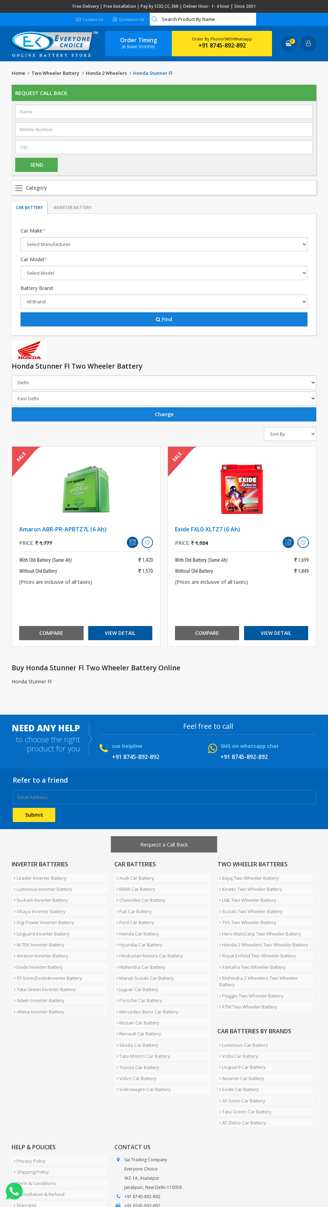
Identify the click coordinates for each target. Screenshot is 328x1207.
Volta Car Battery (236, 1014)
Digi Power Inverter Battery (42, 910)
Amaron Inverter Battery (39, 936)
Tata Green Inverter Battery (43, 962)
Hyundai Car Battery (137, 927)
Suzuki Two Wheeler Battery (249, 902)
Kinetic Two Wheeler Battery (249, 885)
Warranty (23, 1134)
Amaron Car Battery (239, 1031)
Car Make (33, 230)
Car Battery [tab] (29, 208)
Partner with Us (77, 1180)
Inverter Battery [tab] (73, 208)
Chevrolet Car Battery (138, 893)
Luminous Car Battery (241, 1005)
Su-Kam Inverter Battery (39, 893)
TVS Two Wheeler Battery (246, 910)
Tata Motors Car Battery (141, 1013)
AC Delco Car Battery (240, 1065)
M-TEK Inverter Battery (37, 927)
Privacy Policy (28, 1100)
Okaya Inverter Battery (37, 902)
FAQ (164, 1180)
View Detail (120, 633)
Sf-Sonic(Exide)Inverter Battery (46, 953)
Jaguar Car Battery (135, 962)
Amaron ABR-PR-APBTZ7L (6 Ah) (63, 529)
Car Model (34, 259)
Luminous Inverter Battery (41, 885)
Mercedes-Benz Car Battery (145, 979)
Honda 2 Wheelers (106, 73)
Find (164, 319)
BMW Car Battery (133, 885)
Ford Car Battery (133, 910)
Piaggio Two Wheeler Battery (249, 962)
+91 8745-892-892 (222, 45)
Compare (51, 633)
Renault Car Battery (136, 996)
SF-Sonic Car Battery (240, 1048)
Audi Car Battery (133, 876)
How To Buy (26, 1143)
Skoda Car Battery (135, 1004)
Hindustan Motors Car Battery (147, 936)
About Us (42, 1180)
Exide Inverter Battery (36, 944)
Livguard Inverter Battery (40, 919)
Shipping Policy (29, 1109)
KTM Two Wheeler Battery (246, 970)
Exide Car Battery (237, 1039)
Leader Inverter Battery (38, 876)
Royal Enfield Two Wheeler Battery (255, 936)
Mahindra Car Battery (138, 944)
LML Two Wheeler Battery (246, 893)
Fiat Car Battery (132, 902)
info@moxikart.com (144, 1156)
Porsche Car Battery (137, 970)
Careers (111, 1180)
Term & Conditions (33, 1117)
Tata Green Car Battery (243, 1057)
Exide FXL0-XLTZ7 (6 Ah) (207, 529)
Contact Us (89, 19)
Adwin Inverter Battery (37, 970)
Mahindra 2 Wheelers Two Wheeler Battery (265, 953)
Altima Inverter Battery (37, 979)
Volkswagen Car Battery (141, 1038)
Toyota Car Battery (135, 1021)
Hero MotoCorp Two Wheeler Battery (258, 919)
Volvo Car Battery (134, 1030)
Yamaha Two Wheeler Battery (250, 944)
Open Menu (164, 188)
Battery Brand (37, 288)
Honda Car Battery (135, 919)
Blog (181, 1180)
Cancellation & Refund (37, 1126)
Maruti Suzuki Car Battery (143, 953)
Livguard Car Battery (240, 1022)
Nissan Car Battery (135, 987)
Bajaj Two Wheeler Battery (247, 876)
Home (18, 73)
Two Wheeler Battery (55, 73)
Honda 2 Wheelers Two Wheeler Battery (261, 927)
